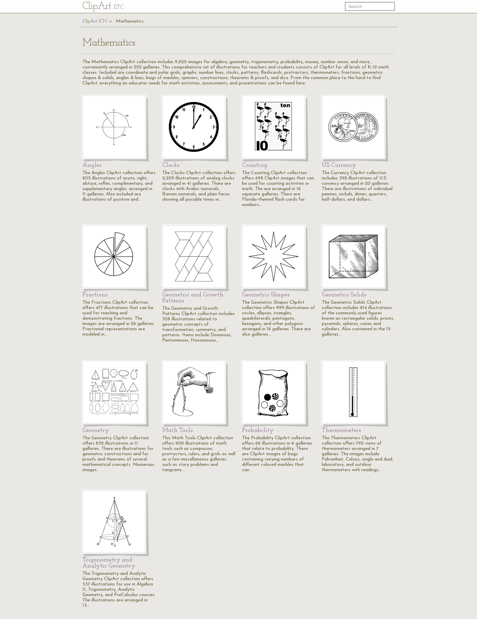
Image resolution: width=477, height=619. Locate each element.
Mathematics (130, 21)
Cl (102, 6)
